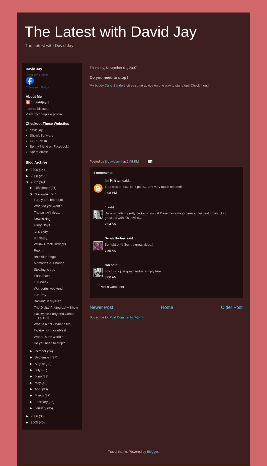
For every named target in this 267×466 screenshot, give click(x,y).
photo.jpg (40, 238)
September (43, 357)
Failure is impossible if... (51, 330)
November (43, 194)
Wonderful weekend (48, 288)
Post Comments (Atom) (126, 317)
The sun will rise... (47, 212)
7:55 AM (111, 251)
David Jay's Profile (37, 74)
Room (38, 250)
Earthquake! (42, 276)
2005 (35, 422)
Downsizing (42, 219)
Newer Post (101, 307)
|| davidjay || (40, 102)
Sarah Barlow (115, 238)
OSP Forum (38, 141)
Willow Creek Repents (50, 244)
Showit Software (41, 135)
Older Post (232, 307)
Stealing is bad (44, 269)
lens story (41, 231)
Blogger (152, 451)
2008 (35, 176)
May (38, 383)
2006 (35, 416)
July (38, 370)
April (38, 389)
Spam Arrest (39, 152)
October (41, 351)
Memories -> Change (49, 263)
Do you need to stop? (49, 343)
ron (107, 265)
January (41, 408)
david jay (36, 130)
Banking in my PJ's (47, 301)
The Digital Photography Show (56, 307)
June (39, 376)
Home (167, 307)
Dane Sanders (115, 85)
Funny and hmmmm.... (50, 200)
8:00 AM (111, 277)
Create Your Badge (37, 87)
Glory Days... (43, 225)
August (40, 364)
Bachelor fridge (45, 257)
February (42, 402)
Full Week (41, 282)
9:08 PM (111, 193)
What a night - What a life (52, 324)
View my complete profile (44, 114)
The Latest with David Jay (111, 31)
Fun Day (40, 295)
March (40, 395)
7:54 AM (111, 224)
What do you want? (48, 206)
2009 (35, 170)
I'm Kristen (113, 180)
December (43, 188)
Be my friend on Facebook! (49, 146)
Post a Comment (112, 287)
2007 (35, 182)
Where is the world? (48, 337)
